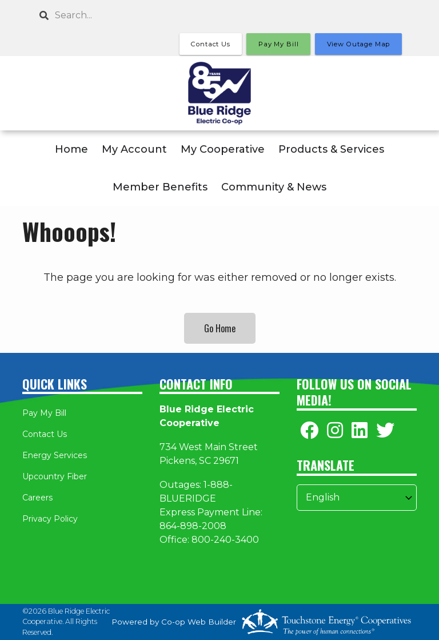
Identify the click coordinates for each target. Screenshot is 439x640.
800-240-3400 (225, 539)
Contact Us (44, 434)
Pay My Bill (44, 413)
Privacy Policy (50, 519)
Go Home (220, 328)
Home (71, 149)
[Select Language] (357, 497)
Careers (37, 497)
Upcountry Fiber (54, 476)
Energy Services (54, 455)
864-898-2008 (192, 525)
